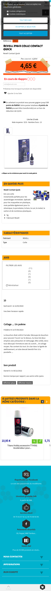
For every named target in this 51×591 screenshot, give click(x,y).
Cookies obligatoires (17, 11)
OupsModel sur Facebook (26, 479)
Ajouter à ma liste (13, 93)
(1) (29, 274)
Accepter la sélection (25, 26)
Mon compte (10, 572)
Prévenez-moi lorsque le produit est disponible (22, 89)
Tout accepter (25, 33)
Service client (26, 513)
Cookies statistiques (17, 14)
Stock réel (26, 546)
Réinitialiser (12, 285)
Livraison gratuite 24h (26, 496)
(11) (30, 268)
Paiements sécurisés (26, 529)
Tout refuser (26, 20)
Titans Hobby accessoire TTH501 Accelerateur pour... (22, 446)
